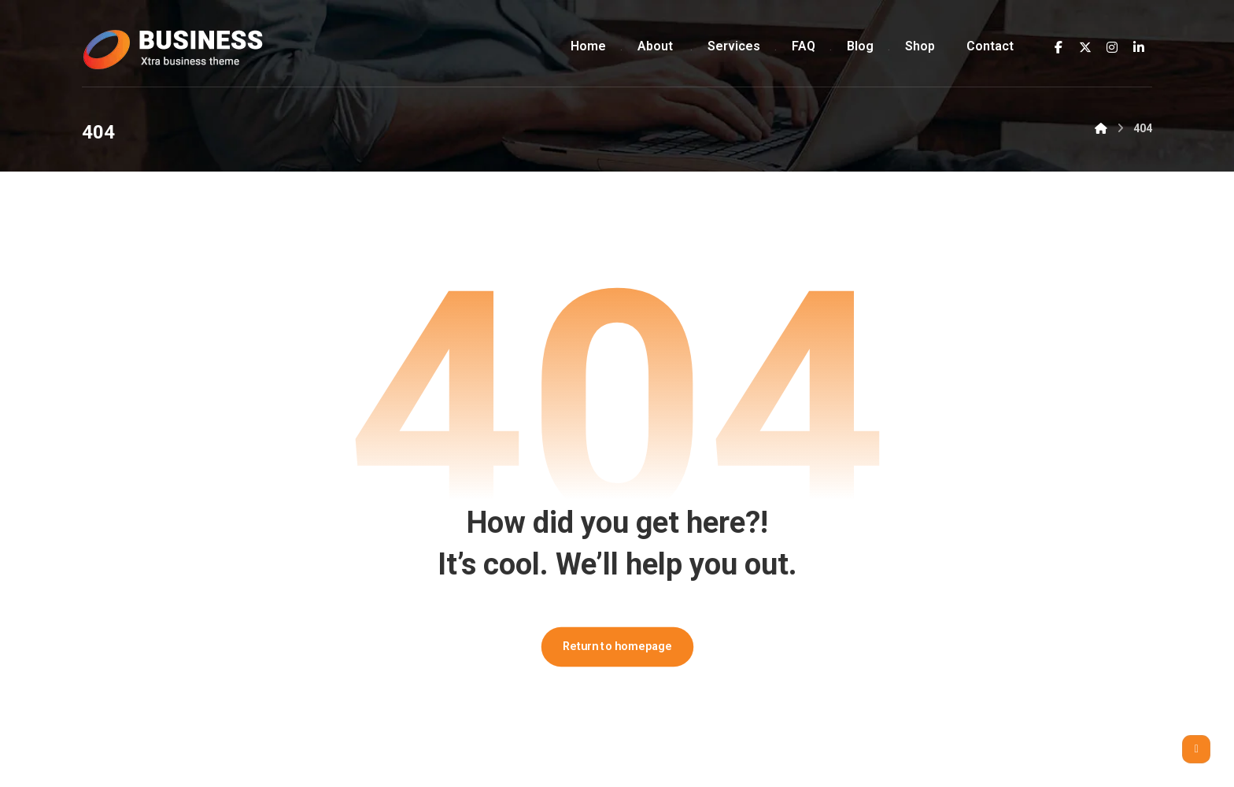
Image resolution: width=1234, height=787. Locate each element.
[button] (1058, 47)
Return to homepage (617, 646)
